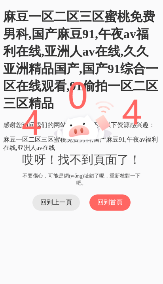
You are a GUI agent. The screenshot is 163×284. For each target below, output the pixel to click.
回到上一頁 (56, 202)
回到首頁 (110, 202)
